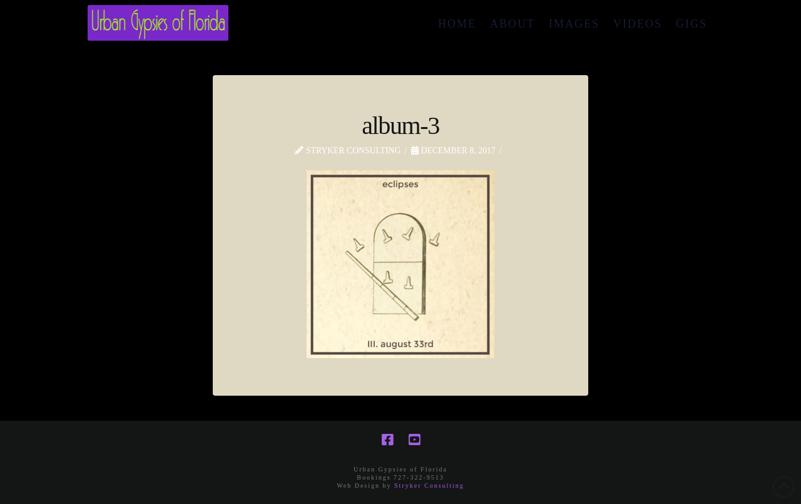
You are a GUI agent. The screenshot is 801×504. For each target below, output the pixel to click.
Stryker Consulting (429, 485)
